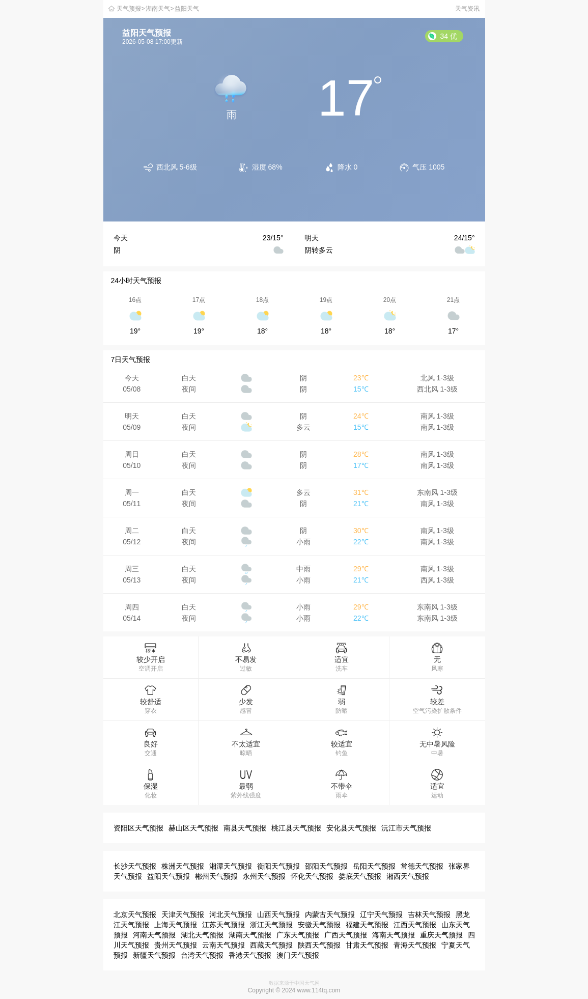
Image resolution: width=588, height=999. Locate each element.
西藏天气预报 (271, 945)
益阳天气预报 (168, 876)
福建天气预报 (367, 925)
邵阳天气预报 (326, 866)
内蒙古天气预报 (330, 914)
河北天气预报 (230, 914)
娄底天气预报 (360, 876)
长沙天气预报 (135, 866)
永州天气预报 (264, 876)
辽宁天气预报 (381, 914)
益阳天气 (187, 8)
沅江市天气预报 (406, 828)
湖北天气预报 (202, 935)
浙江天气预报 (271, 925)
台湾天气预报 (202, 955)
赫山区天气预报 (193, 828)
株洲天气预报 (182, 866)
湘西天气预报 (407, 876)
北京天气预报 (135, 914)
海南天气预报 (393, 935)
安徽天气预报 (319, 925)
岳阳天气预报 (374, 866)
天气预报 (129, 8)
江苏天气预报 (223, 925)
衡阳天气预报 (278, 866)
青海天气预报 (415, 945)
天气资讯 (467, 8)
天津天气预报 (182, 914)
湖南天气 (158, 8)
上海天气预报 (175, 925)
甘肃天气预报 (367, 945)
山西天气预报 (278, 914)
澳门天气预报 (297, 955)
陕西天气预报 (319, 945)
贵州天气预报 (175, 945)
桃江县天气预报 (296, 828)
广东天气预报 (297, 935)
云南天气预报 (223, 945)
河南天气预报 (154, 935)
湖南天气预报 (250, 935)
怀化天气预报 (312, 876)
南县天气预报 (244, 828)
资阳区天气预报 (138, 828)
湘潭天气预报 (230, 866)
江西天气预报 (415, 925)
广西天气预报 (345, 935)
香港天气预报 (250, 955)
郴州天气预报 (216, 876)
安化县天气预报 (351, 828)
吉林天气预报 (429, 914)
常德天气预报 (422, 866)
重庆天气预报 (441, 935)
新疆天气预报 (154, 955)
